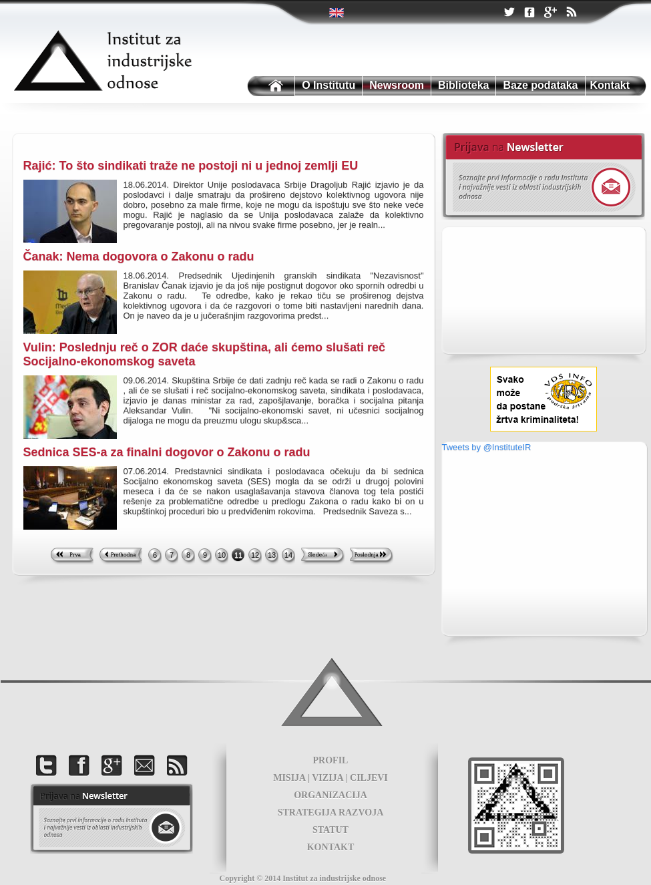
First (71, 556)
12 (255, 555)
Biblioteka (463, 85)
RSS (571, 13)
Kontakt (610, 85)
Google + (550, 13)
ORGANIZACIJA (330, 795)
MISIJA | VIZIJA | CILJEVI (330, 778)
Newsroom (396, 85)
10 (222, 555)
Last (371, 556)
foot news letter (111, 818)
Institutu (269, 86)
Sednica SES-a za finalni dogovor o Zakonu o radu (166, 452)
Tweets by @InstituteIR (486, 447)
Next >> (323, 556)
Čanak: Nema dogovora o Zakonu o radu (138, 256)
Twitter (337, 13)
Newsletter (543, 176)
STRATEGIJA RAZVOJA (331, 813)
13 (272, 555)
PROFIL (331, 760)
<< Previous (120, 556)
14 (288, 555)
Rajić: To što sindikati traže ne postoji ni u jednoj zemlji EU (191, 165)
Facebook (529, 13)
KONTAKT (331, 847)
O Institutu (328, 85)
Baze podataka (540, 85)
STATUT (330, 830)
